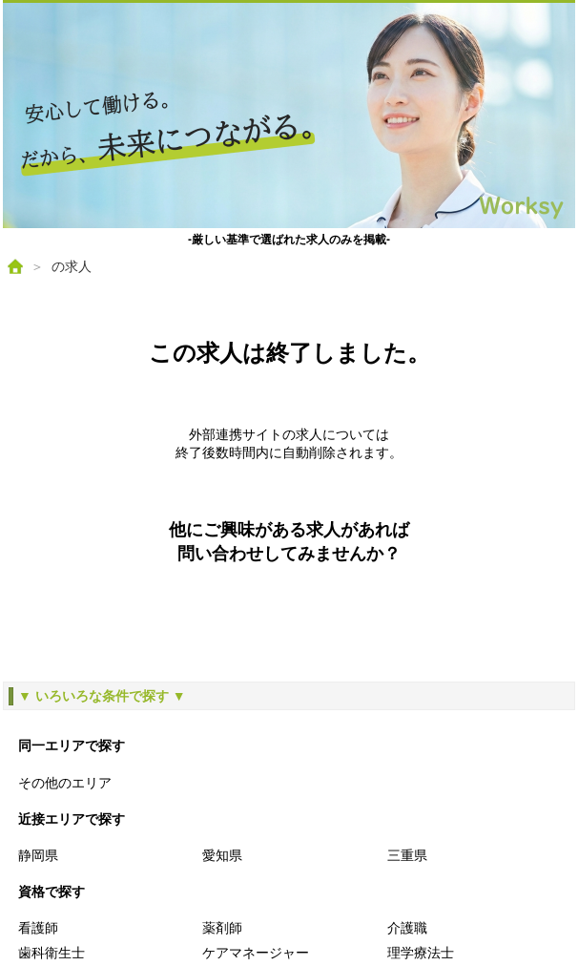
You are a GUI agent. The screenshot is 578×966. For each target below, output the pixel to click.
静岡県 (38, 855)
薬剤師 (222, 927)
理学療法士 (420, 952)
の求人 (72, 266)
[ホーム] (15, 266)
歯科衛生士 (51, 952)
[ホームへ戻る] (289, 115)
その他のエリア (65, 782)
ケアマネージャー (255, 952)
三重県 (407, 855)
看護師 (38, 927)
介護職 (407, 927)
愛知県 (222, 855)
